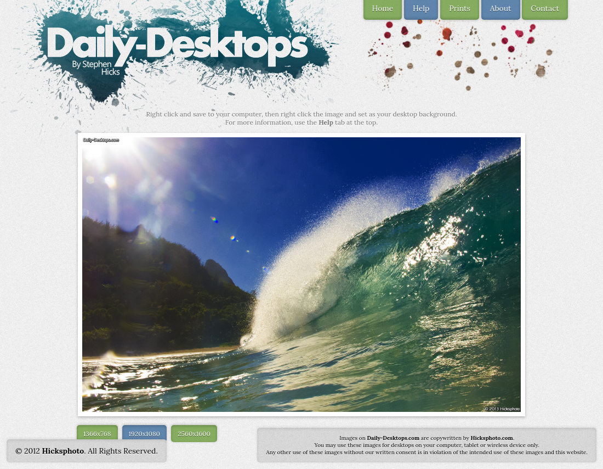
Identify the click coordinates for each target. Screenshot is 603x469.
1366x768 (97, 433)
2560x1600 (194, 433)
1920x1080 (145, 433)
